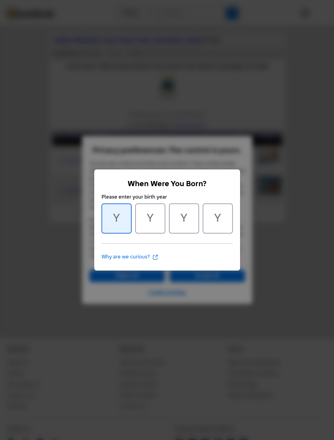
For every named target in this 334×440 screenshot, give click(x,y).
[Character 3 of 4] (184, 218)
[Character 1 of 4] (117, 218)
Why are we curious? (130, 257)
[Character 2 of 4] (150, 218)
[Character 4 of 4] (218, 218)
